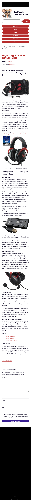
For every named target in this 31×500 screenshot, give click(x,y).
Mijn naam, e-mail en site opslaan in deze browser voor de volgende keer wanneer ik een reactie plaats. (16, 416)
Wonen (15, 29)
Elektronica (15, 26)
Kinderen (15, 38)
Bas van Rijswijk (7, 361)
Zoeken (26, 21)
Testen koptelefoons (11, 340)
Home (3, 46)
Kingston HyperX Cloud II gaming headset (13, 56)
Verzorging (15, 35)
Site (3, 407)
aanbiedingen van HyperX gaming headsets (15, 134)
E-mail (3, 400)
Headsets (12, 64)
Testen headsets (10, 336)
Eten (15, 32)
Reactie (4, 377)
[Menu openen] (20, 4)
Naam (3, 394)
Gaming (9, 46)
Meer (15, 41)
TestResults (19, 12)
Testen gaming (9, 338)
